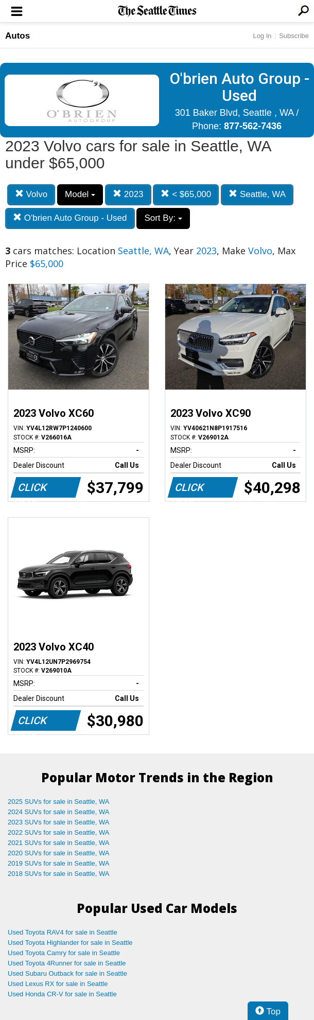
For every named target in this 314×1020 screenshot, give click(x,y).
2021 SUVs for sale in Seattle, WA (59, 843)
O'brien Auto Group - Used (70, 218)
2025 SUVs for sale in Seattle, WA (59, 801)
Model (80, 194)
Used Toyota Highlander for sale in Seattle (70, 942)
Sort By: (163, 218)
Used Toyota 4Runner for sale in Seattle (67, 963)
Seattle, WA (257, 194)
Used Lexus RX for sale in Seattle (58, 984)
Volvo (31, 194)
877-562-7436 (253, 126)
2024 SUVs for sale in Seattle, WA (59, 812)
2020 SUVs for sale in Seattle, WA (59, 853)
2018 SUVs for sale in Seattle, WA (59, 873)
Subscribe (294, 36)
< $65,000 (186, 194)
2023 (128, 194)
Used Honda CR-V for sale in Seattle (62, 994)
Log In (262, 36)
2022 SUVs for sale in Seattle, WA (59, 832)
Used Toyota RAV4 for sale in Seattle (62, 932)
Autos (17, 36)
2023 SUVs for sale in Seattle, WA (59, 822)
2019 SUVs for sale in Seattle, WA (59, 863)
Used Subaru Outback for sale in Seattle (67, 973)
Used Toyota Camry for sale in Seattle (64, 953)
